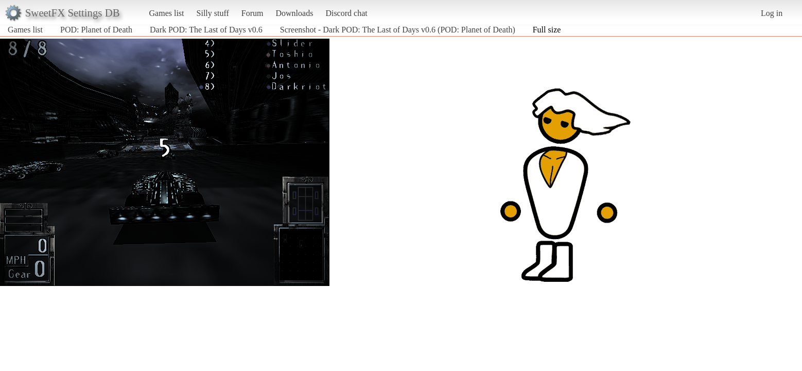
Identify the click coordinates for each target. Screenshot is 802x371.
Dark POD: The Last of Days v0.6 (206, 29)
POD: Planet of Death (96, 29)
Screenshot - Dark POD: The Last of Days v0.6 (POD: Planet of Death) (397, 29)
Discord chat (346, 13)
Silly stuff (213, 13)
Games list (166, 13)
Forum (252, 13)
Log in (771, 13)
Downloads (294, 13)
